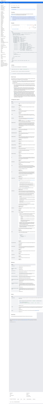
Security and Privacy (28, 396)
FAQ (10, 396)
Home (1, 2)
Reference (7, 2)
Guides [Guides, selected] (4, 2)
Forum (10, 394)
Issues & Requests (12, 395)
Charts (3, 0)
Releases (27, 394)
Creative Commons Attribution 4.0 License (28, 319)
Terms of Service (28, 395)
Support (11, 2)
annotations (29, 16)
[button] (23, 9)
